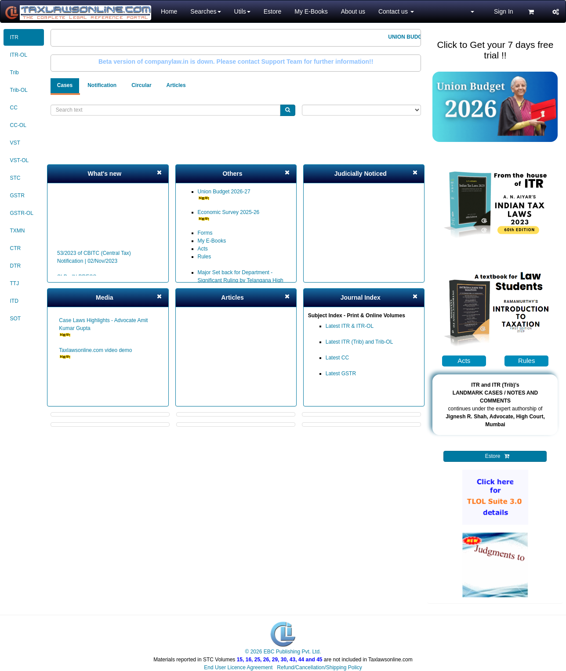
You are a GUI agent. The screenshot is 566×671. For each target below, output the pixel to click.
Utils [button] (242, 11)
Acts (203, 249)
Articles (176, 85)
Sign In (503, 11)
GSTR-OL (21, 213)
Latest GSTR (341, 373)
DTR (15, 266)
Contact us (396, 11)
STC (15, 178)
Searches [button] (205, 11)
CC (14, 108)
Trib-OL (19, 90)
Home (169, 11)
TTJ (14, 283)
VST (15, 143)
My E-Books (310, 11)
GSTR (17, 195)
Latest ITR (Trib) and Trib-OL (359, 342)
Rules (204, 257)
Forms (205, 233)
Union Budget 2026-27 (224, 194)
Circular (141, 85)
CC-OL (18, 125)
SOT (15, 319)
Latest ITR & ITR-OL (350, 326)
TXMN (17, 231)
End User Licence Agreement (238, 667)
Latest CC (337, 358)
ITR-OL (18, 55)
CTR (15, 248)
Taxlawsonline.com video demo (95, 353)
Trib (14, 72)
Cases (65, 85)
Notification (101, 85)
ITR (14, 37)
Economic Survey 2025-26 (229, 215)
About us (353, 11)
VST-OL (19, 160)
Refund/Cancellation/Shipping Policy (319, 667)
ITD (14, 301)
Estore (272, 11)
